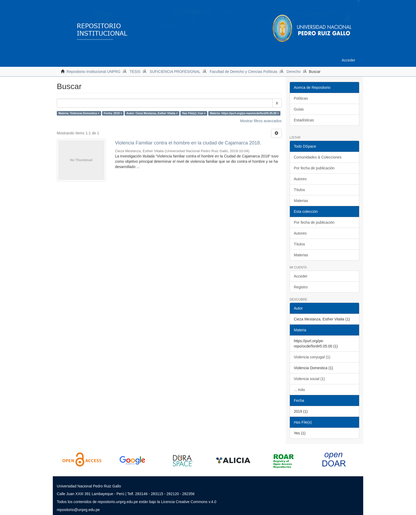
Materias (301, 201)
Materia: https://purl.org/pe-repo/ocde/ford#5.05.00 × (244, 113)
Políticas (301, 98)
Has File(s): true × (193, 113)
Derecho (294, 71)
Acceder (300, 276)
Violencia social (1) (309, 379)
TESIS (135, 71)
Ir (277, 103)
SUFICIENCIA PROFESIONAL (175, 71)
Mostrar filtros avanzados (260, 121)
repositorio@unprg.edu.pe (78, 510)
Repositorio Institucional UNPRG (93, 71)
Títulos (299, 190)
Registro (301, 287)
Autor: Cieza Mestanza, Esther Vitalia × (152, 113)
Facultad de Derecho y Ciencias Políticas (243, 71)
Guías (299, 109)
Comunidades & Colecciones (318, 157)
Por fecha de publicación (314, 168)
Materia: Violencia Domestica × (78, 113)
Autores (300, 179)
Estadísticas (304, 120)
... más (299, 390)
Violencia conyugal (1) (312, 357)
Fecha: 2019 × (113, 113)
